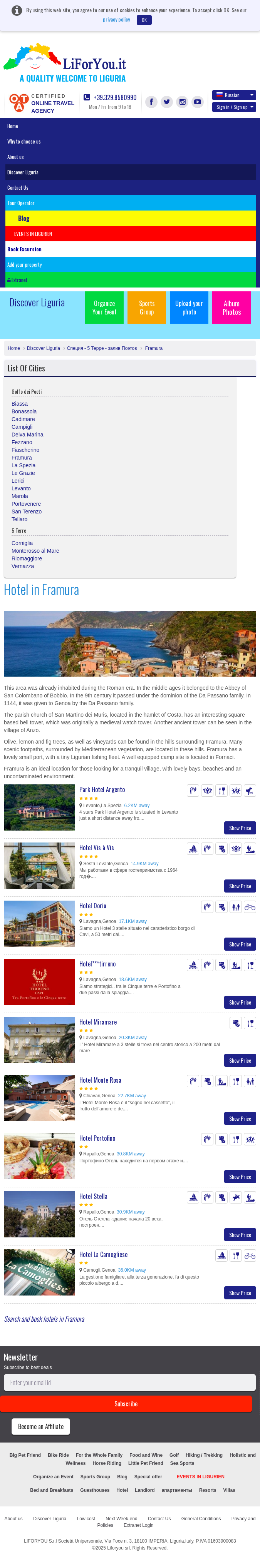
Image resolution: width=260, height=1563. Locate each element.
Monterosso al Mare (35, 551)
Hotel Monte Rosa (100, 1080)
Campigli (22, 427)
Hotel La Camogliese (103, 1254)
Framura (153, 348)
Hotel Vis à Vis (96, 847)
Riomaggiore (27, 558)
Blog (122, 1476)
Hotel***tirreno (97, 963)
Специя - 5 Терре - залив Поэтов (102, 348)
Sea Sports (182, 1463)
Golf (174, 1455)
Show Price (240, 828)
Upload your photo (189, 307)
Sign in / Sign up (234, 107)
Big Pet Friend (25, 1455)
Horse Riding (106, 1463)
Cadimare (23, 419)
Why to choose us (24, 141)
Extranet (17, 280)
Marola (20, 496)
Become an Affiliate (41, 1426)
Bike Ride (58, 1455)
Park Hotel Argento (102, 789)
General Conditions (201, 1518)
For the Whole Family (99, 1455)
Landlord (144, 1490)
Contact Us (18, 187)
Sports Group (147, 307)
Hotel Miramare (98, 1021)
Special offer (148, 1476)
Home (12, 126)
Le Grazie (23, 473)
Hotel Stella (93, 1196)
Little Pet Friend (145, 1463)
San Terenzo (27, 511)
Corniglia (22, 543)
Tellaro (19, 519)
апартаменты (177, 1490)
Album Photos (232, 307)
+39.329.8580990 (110, 97)
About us (15, 156)
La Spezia (23, 465)
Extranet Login (138, 1525)
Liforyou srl (118, 1548)
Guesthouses (94, 1490)
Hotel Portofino (97, 1138)
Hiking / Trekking (204, 1455)
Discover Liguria (23, 172)
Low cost (86, 1518)
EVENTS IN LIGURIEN (200, 1476)
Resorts (207, 1490)
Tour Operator (21, 203)
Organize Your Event (104, 307)
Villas (229, 1490)
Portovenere (26, 504)
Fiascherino (25, 450)
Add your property (24, 264)
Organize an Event (53, 1476)
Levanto (21, 488)
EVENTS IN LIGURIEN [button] (33, 233)
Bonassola (24, 411)
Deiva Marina (27, 434)
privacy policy (116, 19)
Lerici (18, 481)
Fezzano (22, 442)
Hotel (122, 1490)
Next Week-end (121, 1518)
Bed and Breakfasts (51, 1490)
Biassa (20, 404)
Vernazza (23, 566)
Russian (234, 94)
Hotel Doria (92, 905)
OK (144, 20)
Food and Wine (146, 1455)
